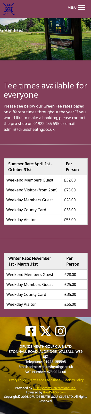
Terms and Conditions (44, 380)
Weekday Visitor (21, 219)
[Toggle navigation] (76, 7)
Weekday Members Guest (29, 200)
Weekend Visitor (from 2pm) (32, 190)
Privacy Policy (17, 380)
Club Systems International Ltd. (54, 388)
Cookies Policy (73, 380)
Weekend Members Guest (29, 180)
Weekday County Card (26, 209)
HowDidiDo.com (54, 392)
